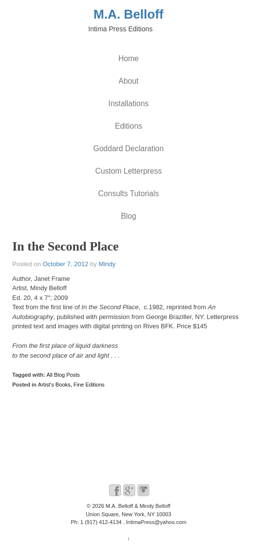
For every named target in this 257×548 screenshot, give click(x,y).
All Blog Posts (63, 375)
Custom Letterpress (128, 171)
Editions (128, 126)
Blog (128, 216)
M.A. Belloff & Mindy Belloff (137, 506)
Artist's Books (54, 385)
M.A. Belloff (128, 14)
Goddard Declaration (128, 148)
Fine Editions (89, 385)
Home (128, 58)
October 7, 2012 (65, 264)
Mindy (107, 264)
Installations (128, 103)
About (128, 81)
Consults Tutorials (128, 193)
